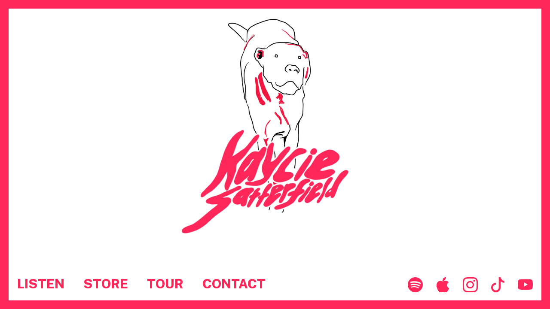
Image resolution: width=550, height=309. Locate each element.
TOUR (165, 283)
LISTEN (40, 283)
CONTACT (234, 283)
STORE (105, 283)
